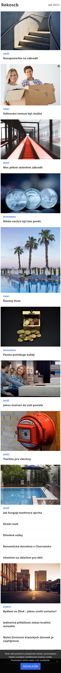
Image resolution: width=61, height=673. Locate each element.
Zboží (6, 53)
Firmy (6, 109)
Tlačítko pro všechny (17, 459)
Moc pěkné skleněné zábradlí (23, 167)
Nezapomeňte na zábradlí (20, 58)
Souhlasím (30, 666)
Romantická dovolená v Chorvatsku (27, 546)
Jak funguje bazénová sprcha (22, 513)
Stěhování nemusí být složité (22, 113)
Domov (7, 606)
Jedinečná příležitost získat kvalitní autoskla (27, 624)
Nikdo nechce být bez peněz (22, 221)
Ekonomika (9, 216)
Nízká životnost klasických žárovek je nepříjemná (28, 639)
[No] (57, 661)
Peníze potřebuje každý (19, 355)
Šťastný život (12, 301)
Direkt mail (10, 524)
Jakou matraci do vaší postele (23, 405)
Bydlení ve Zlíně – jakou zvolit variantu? (30, 611)
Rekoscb (9, 5)
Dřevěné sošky (13, 535)
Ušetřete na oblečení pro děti (23, 557)
